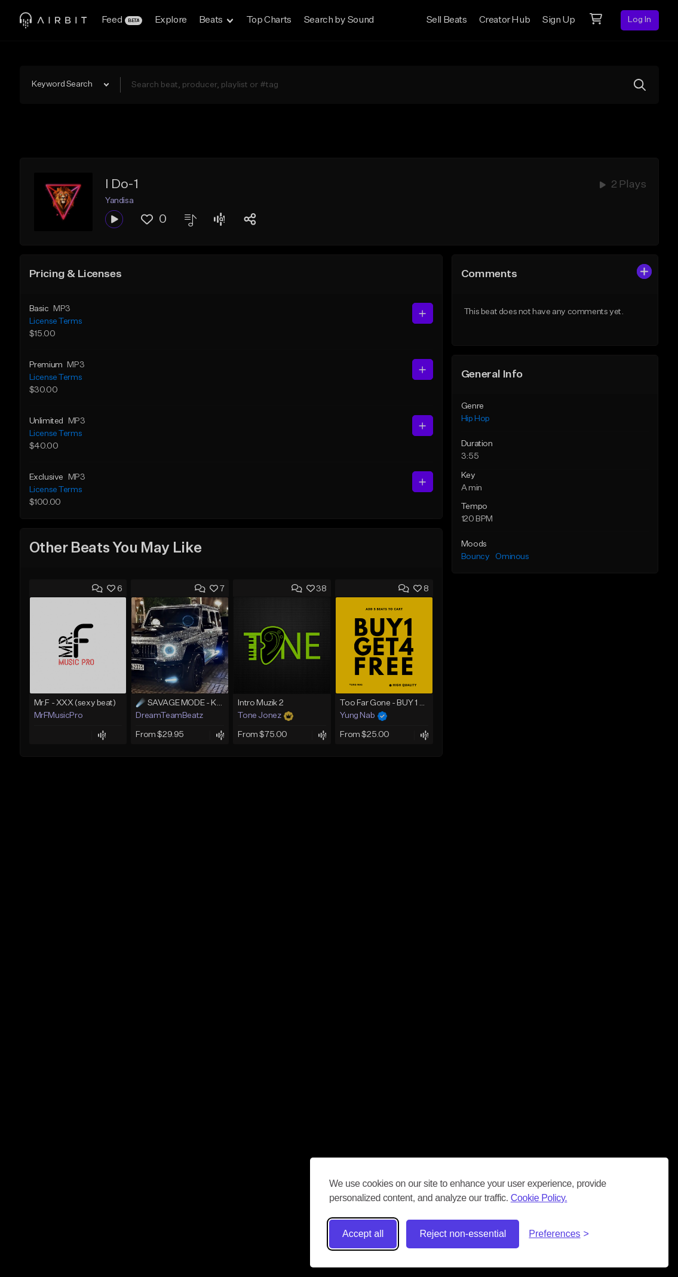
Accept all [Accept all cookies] (363, 1234)
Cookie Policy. (539, 1198)
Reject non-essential (462, 1234)
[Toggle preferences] (559, 1234)
